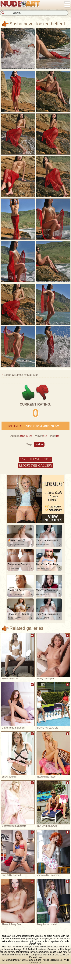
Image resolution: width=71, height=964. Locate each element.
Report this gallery (35, 465)
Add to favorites (32, 637)
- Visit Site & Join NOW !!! (35, 426)
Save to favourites (35, 459)
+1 (28, 392)
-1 (42, 392)
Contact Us (35, 962)
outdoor (39, 444)
